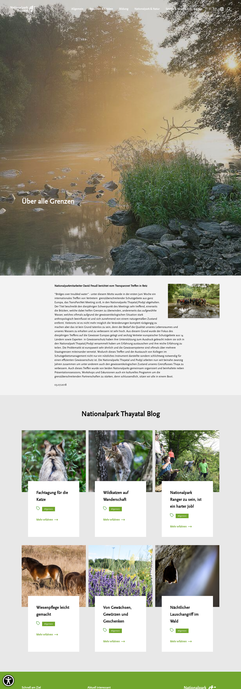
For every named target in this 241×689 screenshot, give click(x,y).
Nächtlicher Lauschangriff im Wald (184, 614)
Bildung (123, 8)
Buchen (198, 9)
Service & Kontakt (176, 8)
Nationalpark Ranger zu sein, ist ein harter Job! (185, 499)
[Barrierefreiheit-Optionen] (8, 680)
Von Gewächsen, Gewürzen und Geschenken (117, 614)
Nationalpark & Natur (147, 8)
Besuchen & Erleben (101, 8)
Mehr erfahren (47, 519)
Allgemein (78, 8)
